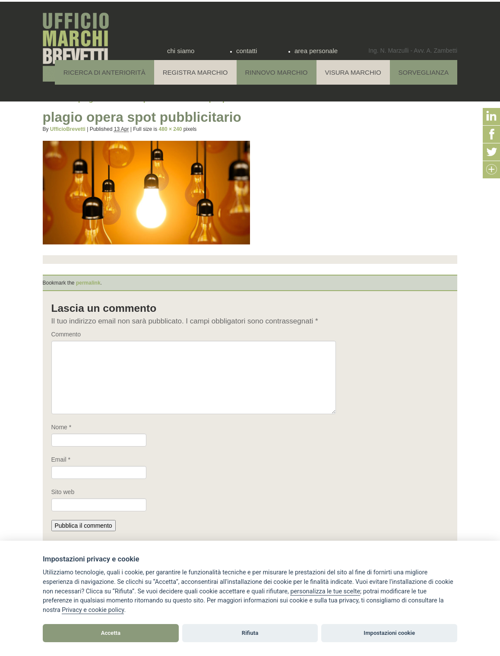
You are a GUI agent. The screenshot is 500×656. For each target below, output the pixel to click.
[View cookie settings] (325, 592)
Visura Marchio (353, 72)
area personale (316, 50)
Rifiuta (250, 633)
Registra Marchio (195, 72)
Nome (61, 427)
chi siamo (180, 50)
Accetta (110, 633)
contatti (246, 50)
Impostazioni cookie (389, 633)
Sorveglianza (424, 72)
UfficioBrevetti (67, 129)
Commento (66, 334)
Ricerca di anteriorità (104, 72)
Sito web (63, 491)
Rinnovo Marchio (276, 72)
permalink (88, 283)
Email (60, 459)
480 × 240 (170, 129)
